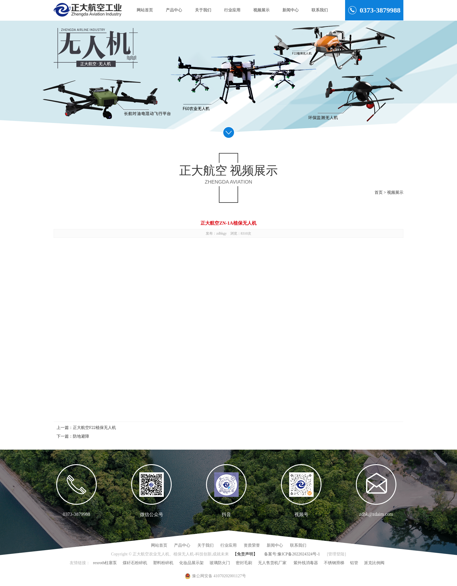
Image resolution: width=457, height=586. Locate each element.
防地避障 (81, 436)
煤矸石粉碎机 (135, 563)
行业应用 (232, 10)
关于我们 (203, 10)
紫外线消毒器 (305, 563)
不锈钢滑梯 (334, 563)
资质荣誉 (252, 545)
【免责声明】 (245, 554)
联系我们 (320, 10)
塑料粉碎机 (163, 563)
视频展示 (261, 10)
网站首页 (145, 10)
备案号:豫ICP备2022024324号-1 (292, 554)
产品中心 (174, 10)
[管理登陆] (336, 554)
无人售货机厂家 (272, 563)
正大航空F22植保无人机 (94, 427)
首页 (379, 192)
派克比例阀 (374, 563)
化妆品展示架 (191, 563)
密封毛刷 (244, 563)
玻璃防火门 (220, 563)
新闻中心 (290, 10)
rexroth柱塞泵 (105, 563)
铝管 (354, 563)
